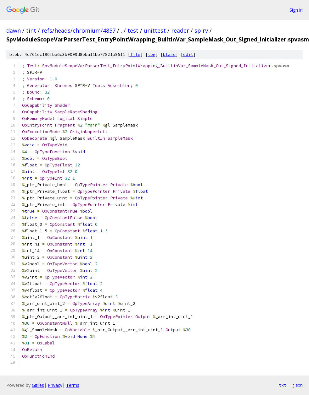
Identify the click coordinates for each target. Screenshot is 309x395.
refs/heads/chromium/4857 (78, 30)
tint (31, 30)
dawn (13, 30)
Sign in (296, 10)
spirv (201, 30)
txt (282, 385)
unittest (155, 30)
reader (180, 30)
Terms (72, 385)
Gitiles (38, 385)
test (132, 30)
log (151, 54)
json (298, 385)
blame (169, 54)
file (135, 54)
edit (188, 54)
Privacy (55, 385)
